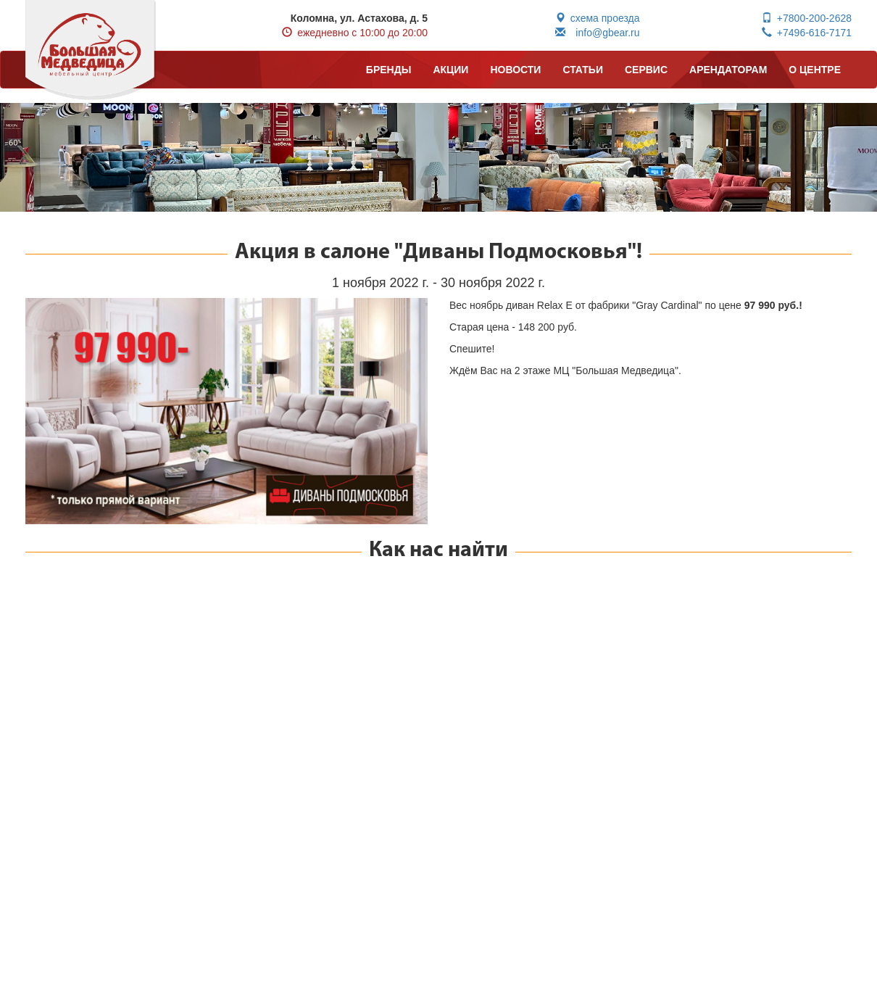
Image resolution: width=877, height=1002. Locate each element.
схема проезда (597, 18)
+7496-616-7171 (807, 32)
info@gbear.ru (597, 32)
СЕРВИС (646, 69)
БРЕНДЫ (389, 69)
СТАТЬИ (582, 69)
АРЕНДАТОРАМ (728, 69)
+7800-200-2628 (807, 18)
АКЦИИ (450, 69)
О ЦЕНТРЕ (815, 69)
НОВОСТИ (515, 69)
